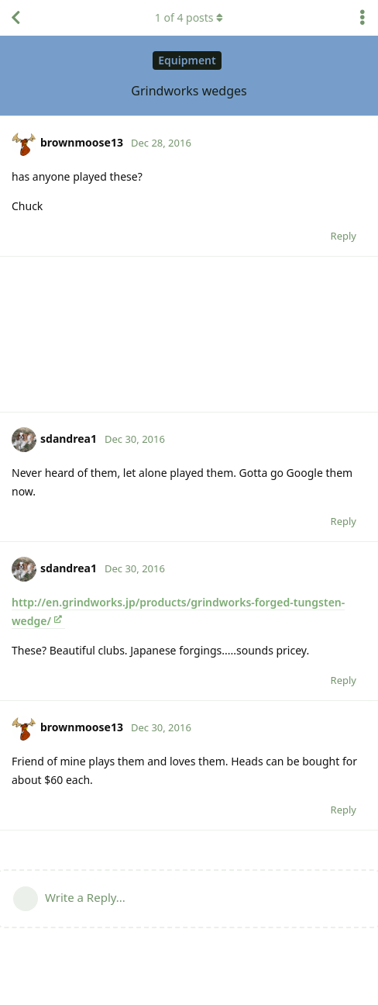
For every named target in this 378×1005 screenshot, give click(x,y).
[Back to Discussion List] (15, 18)
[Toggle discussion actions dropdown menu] (362, 18)
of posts (189, 17)
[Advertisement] (189, 334)
